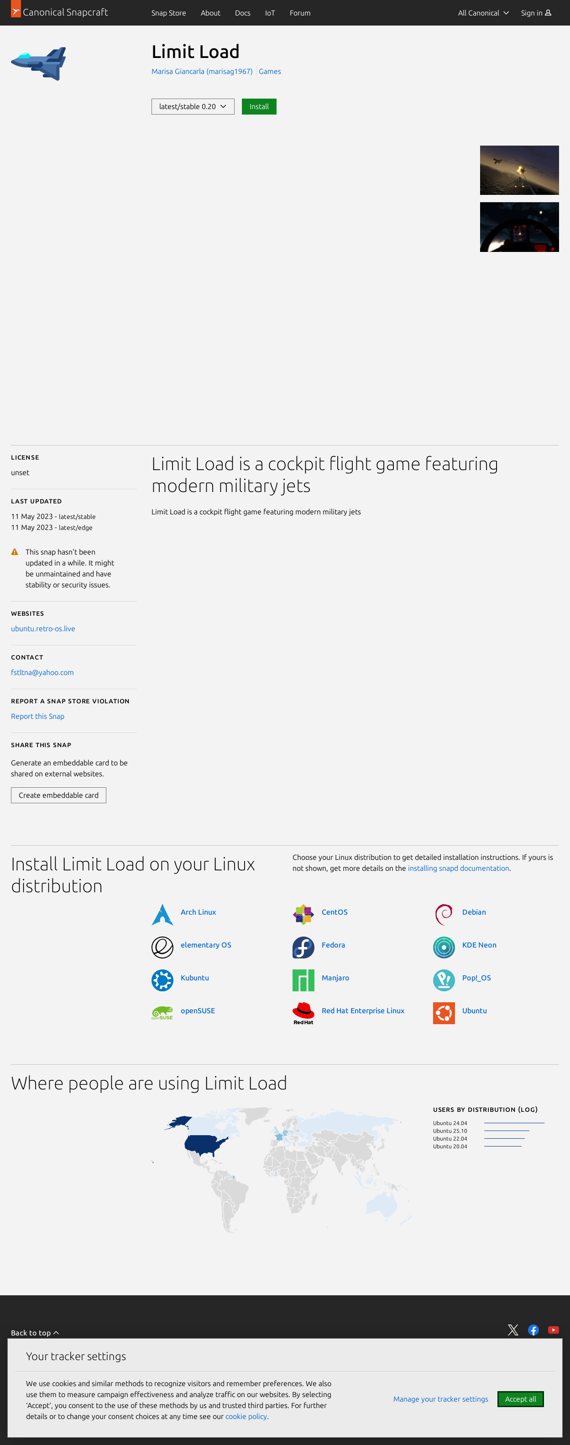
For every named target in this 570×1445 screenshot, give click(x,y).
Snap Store (169, 13)
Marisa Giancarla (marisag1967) (203, 71)
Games (270, 71)
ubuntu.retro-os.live (43, 628)
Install (259, 106)
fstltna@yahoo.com (42, 672)
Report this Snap (37, 716)
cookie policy (246, 1416)
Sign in (536, 13)
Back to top (35, 1333)
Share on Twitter (513, 1330)
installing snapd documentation (458, 868)
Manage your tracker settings (440, 1399)
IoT (270, 13)
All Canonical (478, 13)
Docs (243, 13)
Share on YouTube (553, 1330)
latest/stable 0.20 (193, 106)
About (210, 13)
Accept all (520, 1399)
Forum (300, 13)
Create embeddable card (59, 795)
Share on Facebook (533, 1330)
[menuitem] (168, 13)
